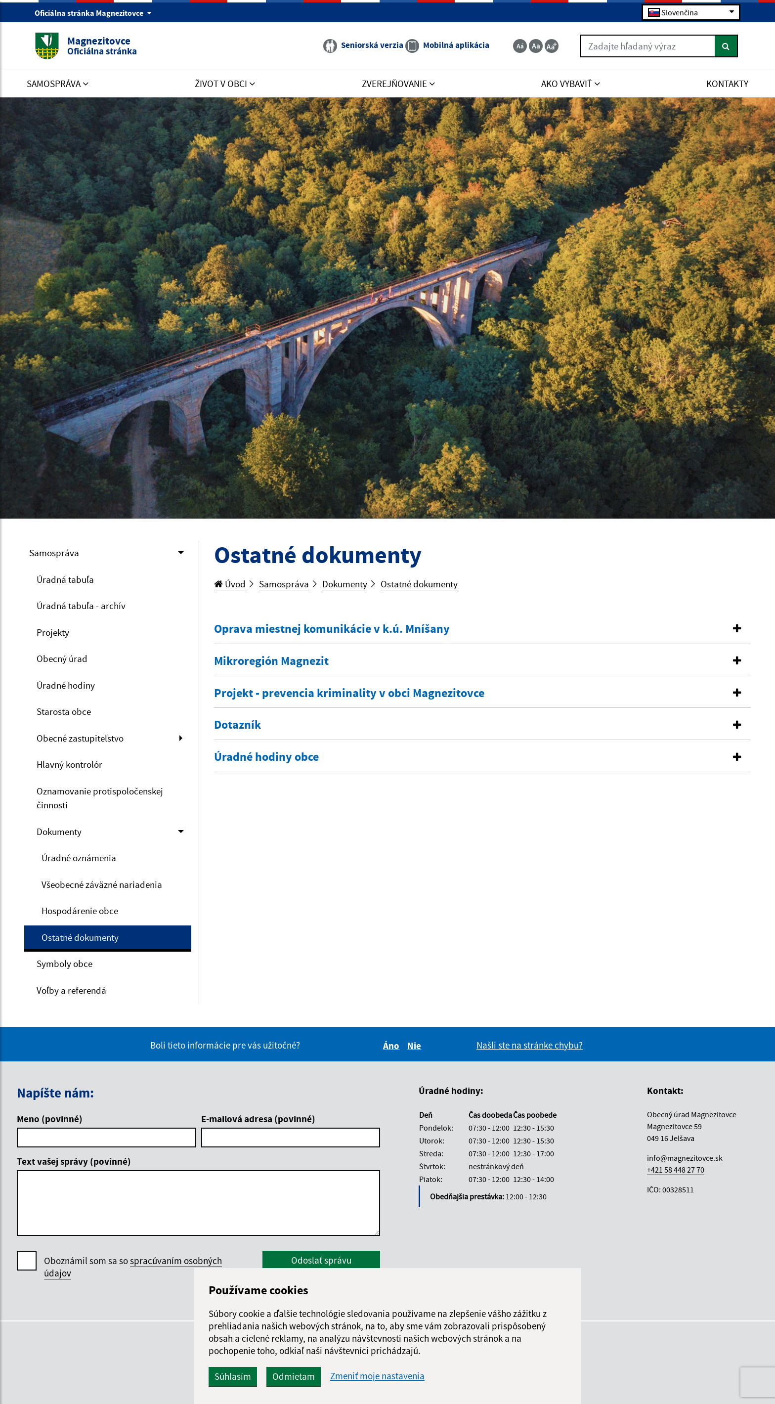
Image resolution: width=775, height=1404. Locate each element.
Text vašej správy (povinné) (74, 1161)
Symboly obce (64, 963)
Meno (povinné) (50, 1119)
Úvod (230, 584)
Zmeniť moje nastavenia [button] (377, 1376)
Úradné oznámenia (79, 858)
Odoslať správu (321, 1260)
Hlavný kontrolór (69, 764)
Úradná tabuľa (65, 579)
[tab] (482, 629)
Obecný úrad (62, 658)
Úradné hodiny (66, 685)
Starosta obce (64, 711)
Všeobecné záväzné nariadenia (102, 884)
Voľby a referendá (71, 990)
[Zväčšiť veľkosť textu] (552, 46)
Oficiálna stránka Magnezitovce (93, 13)
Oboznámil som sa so (133, 1267)
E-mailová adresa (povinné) (258, 1119)
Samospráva (54, 553)
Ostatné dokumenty (80, 937)
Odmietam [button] (293, 1376)
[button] (482, 629)
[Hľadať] (726, 46)
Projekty (53, 632)
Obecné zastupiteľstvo (80, 738)
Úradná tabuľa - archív (81, 606)
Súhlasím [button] (233, 1376)
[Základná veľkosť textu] (536, 46)
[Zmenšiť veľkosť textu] (520, 46)
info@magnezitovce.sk (685, 1158)
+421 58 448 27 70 (675, 1170)
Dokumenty (59, 831)
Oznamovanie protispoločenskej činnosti (100, 798)
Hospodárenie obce (80, 911)
